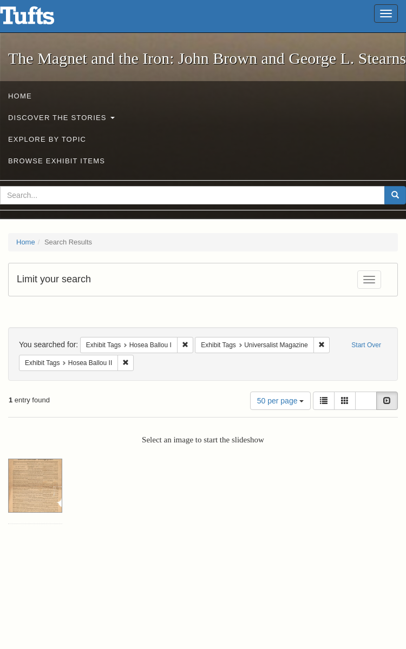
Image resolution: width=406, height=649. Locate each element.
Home (20, 96)
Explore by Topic (47, 139)
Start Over (366, 345)
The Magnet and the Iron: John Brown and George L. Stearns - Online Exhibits (40, 18)
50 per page (280, 400)
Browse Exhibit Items (56, 161)
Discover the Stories (61, 118)
